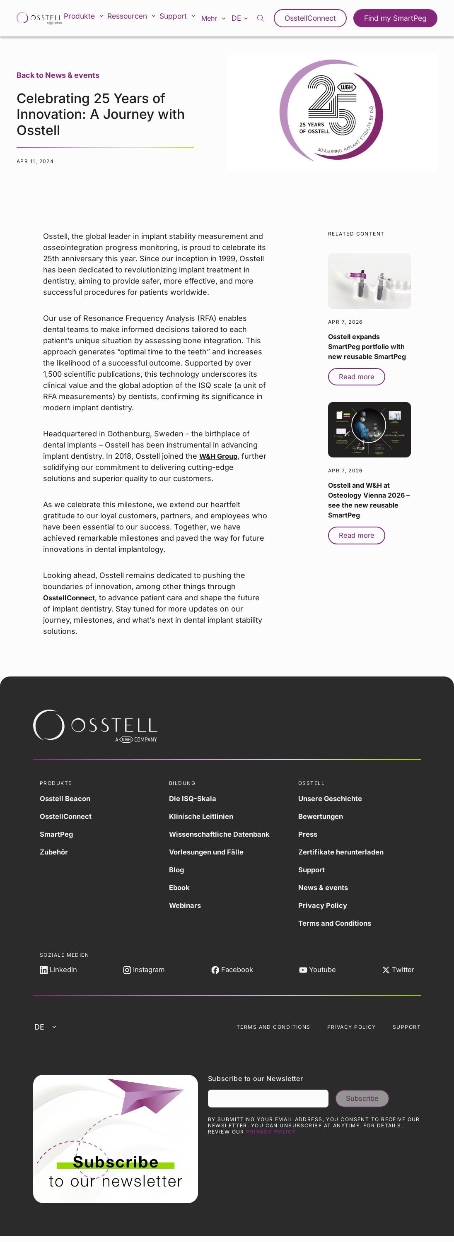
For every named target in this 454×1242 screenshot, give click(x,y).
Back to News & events (58, 75)
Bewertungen (322, 816)
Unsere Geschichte (333, 798)
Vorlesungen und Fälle (209, 851)
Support (183, 18)
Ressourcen (136, 18)
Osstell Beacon (67, 798)
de (248, 18)
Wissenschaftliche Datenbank (223, 834)
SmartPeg (57, 834)
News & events (325, 887)
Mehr (220, 18)
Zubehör (55, 851)
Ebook (180, 887)
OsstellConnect (318, 18)
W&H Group (220, 456)
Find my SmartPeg (398, 18)
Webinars (186, 905)
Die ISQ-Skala (193, 798)
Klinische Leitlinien (203, 816)
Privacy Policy (324, 905)
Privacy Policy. (272, 1137)
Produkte (88, 18)
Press (308, 834)
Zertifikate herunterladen (343, 851)
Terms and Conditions (337, 923)
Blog (177, 869)
